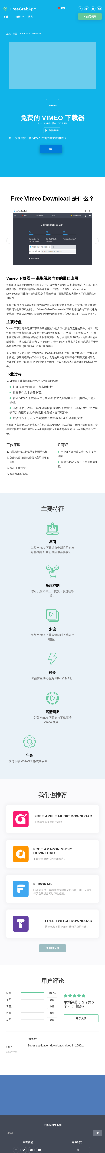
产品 (15, 33)
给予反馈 (81, 1018)
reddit (93, 8)
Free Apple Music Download (63, 816)
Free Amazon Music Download (52, 851)
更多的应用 (52, 948)
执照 (18, 17)
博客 (30, 17)
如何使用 (91, 16)
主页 (8, 33)
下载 (5, 17)
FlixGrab (42, 884)
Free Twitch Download (68, 921)
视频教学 (54, 130)
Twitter (86, 8)
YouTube (99, 8)
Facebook (80, 8)
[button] (9, 241)
